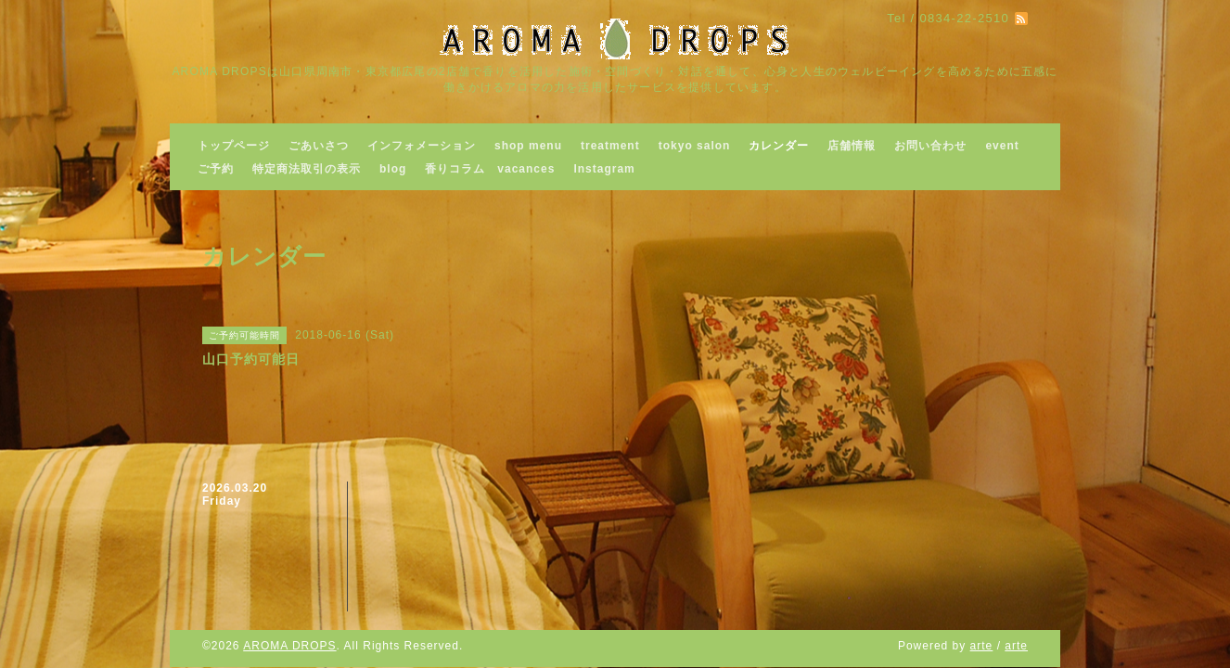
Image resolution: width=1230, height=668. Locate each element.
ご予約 (216, 168)
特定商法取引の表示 (306, 168)
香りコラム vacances (490, 168)
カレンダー (779, 145)
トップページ (234, 145)
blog (392, 168)
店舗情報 (851, 145)
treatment (610, 145)
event (1002, 145)
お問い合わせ (930, 145)
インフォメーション (421, 145)
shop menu (528, 145)
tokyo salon (695, 145)
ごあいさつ (318, 145)
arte (981, 645)
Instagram (603, 168)
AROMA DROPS (289, 645)
